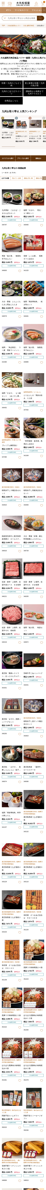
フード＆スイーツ (21, 10)
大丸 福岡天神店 (28, 25)
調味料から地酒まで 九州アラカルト (34, 92)
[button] (44, 10)
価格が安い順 (28, 178)
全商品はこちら (11, 101)
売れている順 (16, 178)
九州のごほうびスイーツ (11, 92)
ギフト (8, 10)
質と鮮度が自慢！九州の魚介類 (34, 84)
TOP (3, 25)
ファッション (37, 10)
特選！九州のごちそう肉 (11, 84)
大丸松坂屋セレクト (14, 25)
